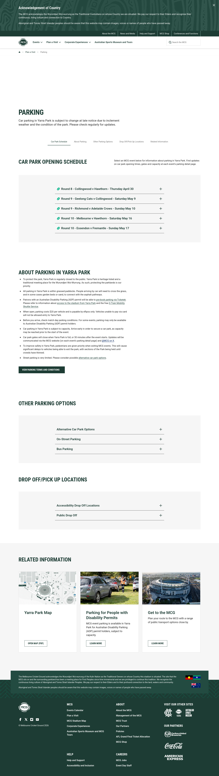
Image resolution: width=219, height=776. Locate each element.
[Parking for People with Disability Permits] (109, 612)
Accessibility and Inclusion (80, 765)
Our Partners (122, 726)
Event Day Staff (124, 765)
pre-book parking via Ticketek (111, 299)
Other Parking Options (103, 142)
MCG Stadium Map (76, 720)
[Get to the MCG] (171, 612)
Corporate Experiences (78, 726)
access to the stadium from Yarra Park (76, 303)
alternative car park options (92, 357)
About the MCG (124, 710)
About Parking (80, 142)
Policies (120, 731)
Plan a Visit (30, 52)
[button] (95, 643)
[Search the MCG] (183, 42)
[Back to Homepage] (19, 52)
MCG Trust (121, 720)
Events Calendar (75, 710)
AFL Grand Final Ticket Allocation (133, 736)
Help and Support (76, 760)
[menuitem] (38, 42)
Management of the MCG (129, 715)
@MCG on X (108, 340)
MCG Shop (121, 742)
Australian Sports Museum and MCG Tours (85, 733)
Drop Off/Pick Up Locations (132, 142)
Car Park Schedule (59, 142)
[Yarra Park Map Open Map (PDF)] (48, 612)
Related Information (159, 142)
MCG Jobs (121, 760)
